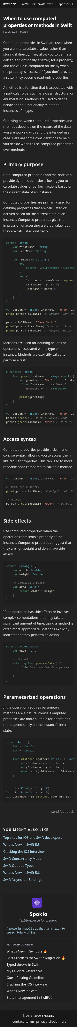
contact (18, 1021)
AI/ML (26, 4)
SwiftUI (51, 4)
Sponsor (64, 4)
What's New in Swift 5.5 (21, 844)
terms (29, 1021)
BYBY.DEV (9, 4)
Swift (41, 4)
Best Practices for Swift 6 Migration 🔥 (36, 958)
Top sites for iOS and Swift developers (32, 837)
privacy (41, 1021)
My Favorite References (25, 971)
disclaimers (57, 1021)
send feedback (62, 811)
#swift (24, 31)
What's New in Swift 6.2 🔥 (27, 951)
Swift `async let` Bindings (22, 879)
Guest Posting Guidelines (26, 977)
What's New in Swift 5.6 (21, 872)
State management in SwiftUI (29, 997)
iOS (34, 4)
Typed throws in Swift (23, 964)
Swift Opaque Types (18, 865)
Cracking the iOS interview (24, 851)
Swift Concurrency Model (23, 858)
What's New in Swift (22, 991)
